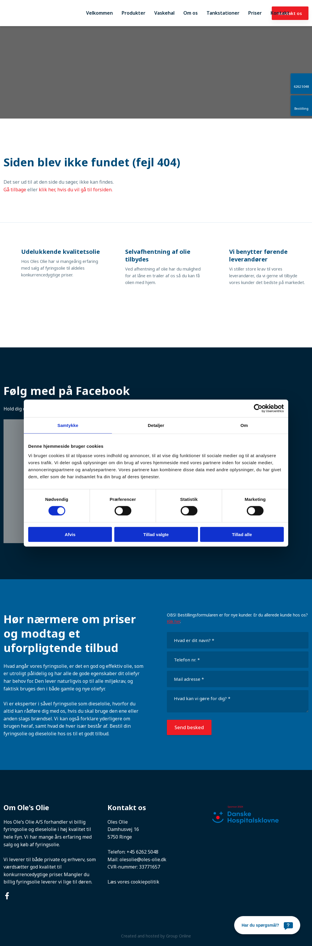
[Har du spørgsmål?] (267, 925)
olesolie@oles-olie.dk (143, 859)
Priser (255, 13)
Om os (190, 13)
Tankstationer (223, 13)
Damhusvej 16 (123, 829)
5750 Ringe (120, 837)
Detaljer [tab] (156, 425)
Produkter (133, 13)
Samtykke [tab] (68, 425)
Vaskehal (164, 13)
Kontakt (280, 13)
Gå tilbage (15, 189)
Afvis (70, 534)
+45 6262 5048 (142, 852)
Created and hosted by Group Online (156, 936)
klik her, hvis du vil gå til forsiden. (76, 189)
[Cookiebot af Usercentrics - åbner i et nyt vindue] (258, 408)
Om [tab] (244, 425)
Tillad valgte (156, 534)
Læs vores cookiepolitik (133, 882)
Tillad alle (242, 534)
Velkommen (99, 13)
